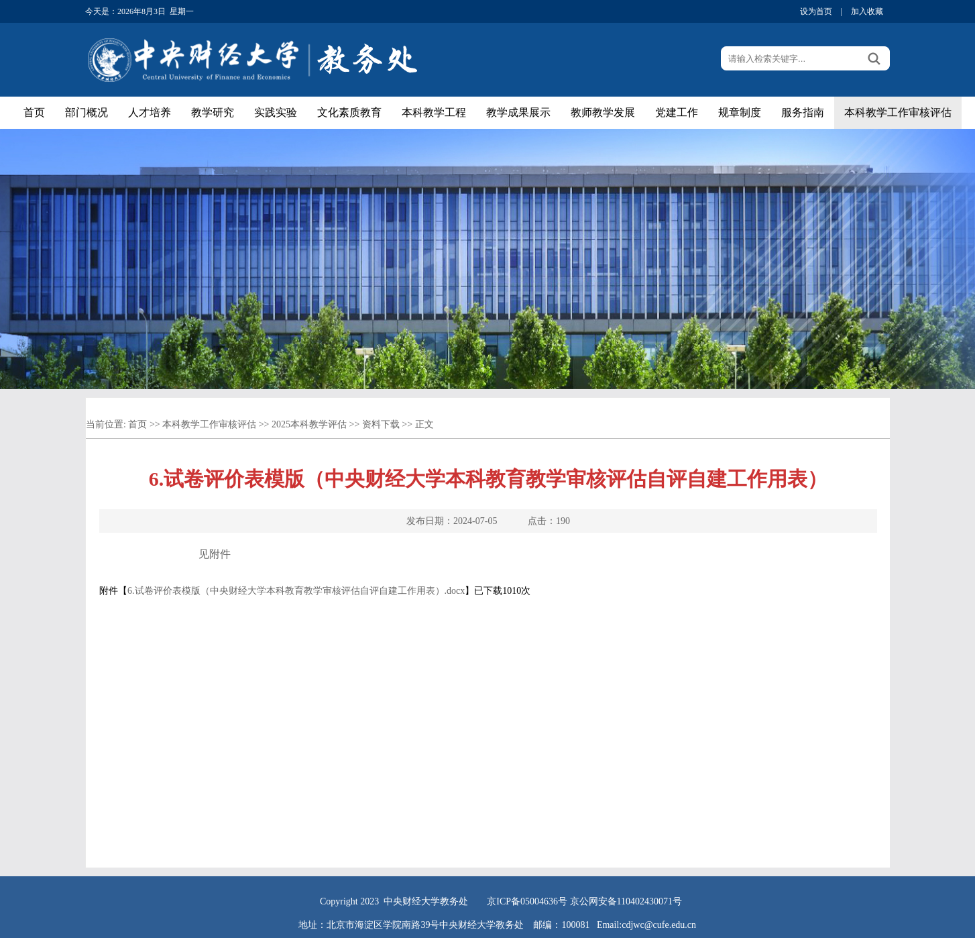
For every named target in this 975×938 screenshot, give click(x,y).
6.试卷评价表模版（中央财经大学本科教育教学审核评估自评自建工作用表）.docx (296, 591)
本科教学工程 (434, 112)
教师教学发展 (603, 112)
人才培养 (149, 112)
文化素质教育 (349, 112)
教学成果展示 (518, 112)
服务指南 (802, 112)
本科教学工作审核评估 (898, 112)
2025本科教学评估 (309, 424)
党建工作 (676, 112)
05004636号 (543, 901)
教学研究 (212, 112)
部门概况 (86, 112)
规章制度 (739, 112)
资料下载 (381, 424)
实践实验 (275, 112)
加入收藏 (867, 11)
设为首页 (816, 11)
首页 (34, 112)
